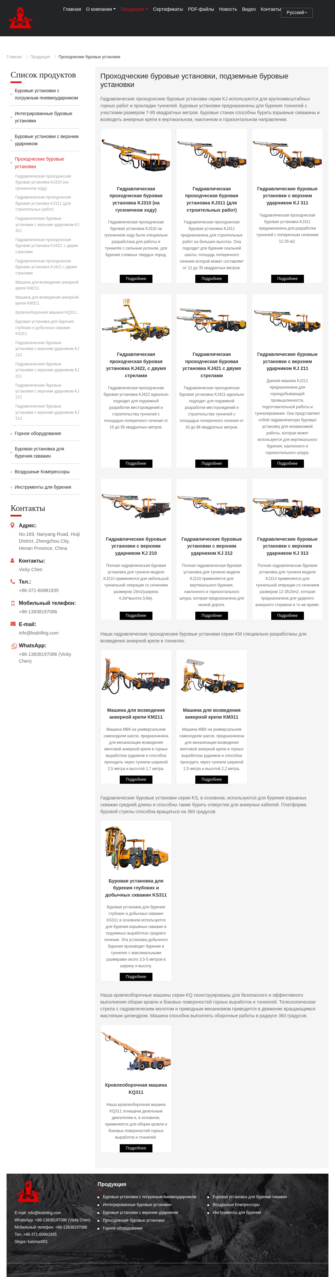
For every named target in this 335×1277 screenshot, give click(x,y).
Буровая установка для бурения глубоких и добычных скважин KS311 (136, 888)
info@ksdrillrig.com (39, 633)
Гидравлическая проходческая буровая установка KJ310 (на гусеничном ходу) (136, 199)
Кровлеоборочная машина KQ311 (136, 1088)
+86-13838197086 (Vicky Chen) (63, 1220)
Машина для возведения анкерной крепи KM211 (136, 714)
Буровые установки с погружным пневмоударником (46, 94)
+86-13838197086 (38, 611)
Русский (297, 12)
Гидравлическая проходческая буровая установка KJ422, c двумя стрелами (136, 365)
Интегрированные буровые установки (43, 117)
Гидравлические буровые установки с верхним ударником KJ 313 (287, 546)
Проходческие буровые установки (39, 162)
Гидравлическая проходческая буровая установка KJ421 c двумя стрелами (212, 365)
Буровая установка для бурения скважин (39, 452)
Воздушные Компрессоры (42, 471)
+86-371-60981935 (39, 590)
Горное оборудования (38, 433)
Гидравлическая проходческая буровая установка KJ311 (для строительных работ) (211, 199)
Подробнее (136, 278)
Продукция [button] (132, 9)
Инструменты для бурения (43, 487)
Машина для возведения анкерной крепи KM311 (212, 714)
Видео (249, 9)
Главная (72, 9)
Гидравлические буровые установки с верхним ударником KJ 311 (287, 195)
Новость (228, 9)
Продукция (40, 57)
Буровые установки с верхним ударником (47, 140)
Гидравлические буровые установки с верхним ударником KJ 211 (287, 361)
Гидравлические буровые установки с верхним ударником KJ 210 (136, 546)
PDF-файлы (201, 9)
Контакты (271, 9)
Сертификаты (168, 9)
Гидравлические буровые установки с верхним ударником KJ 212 (212, 546)
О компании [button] (99, 9)
